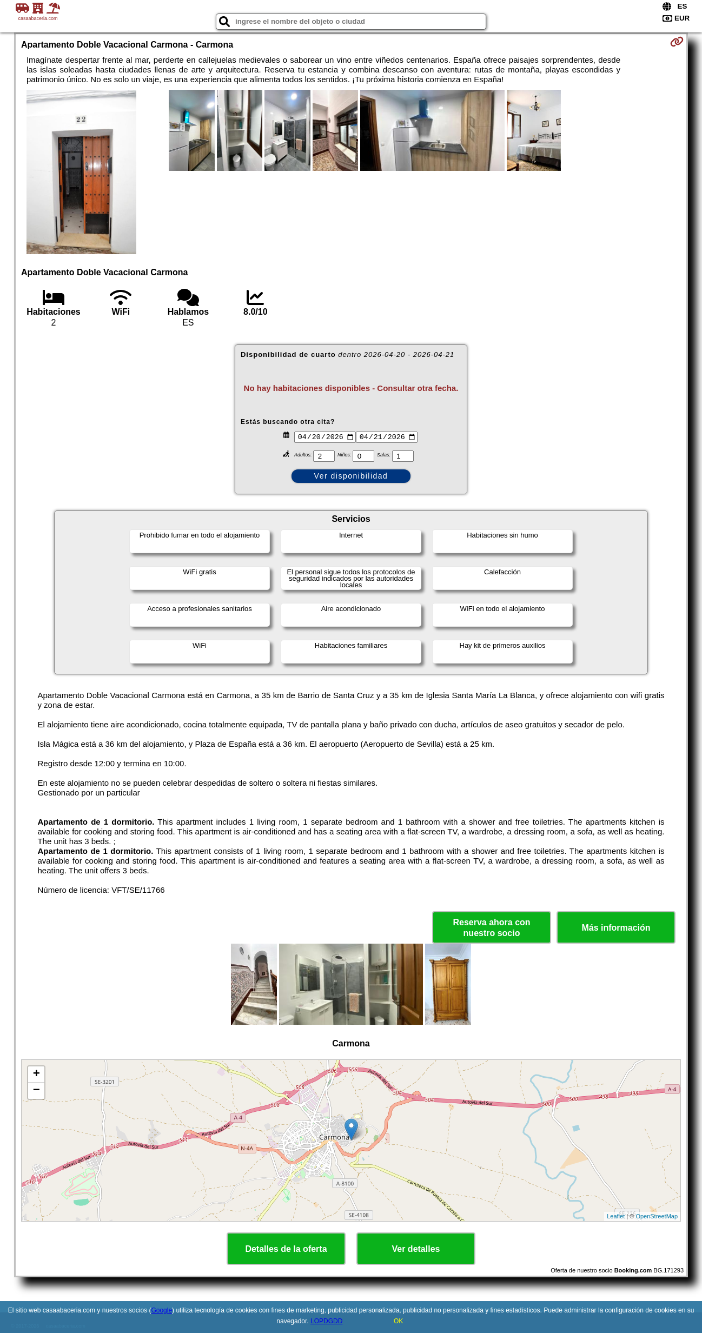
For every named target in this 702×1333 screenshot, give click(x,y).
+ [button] (36, 1074)
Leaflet (616, 1216)
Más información (615, 927)
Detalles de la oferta (286, 1249)
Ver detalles (416, 1249)
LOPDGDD (326, 1321)
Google (161, 1310)
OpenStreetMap (656, 1216)
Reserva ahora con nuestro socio (491, 927)
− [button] (36, 1091)
